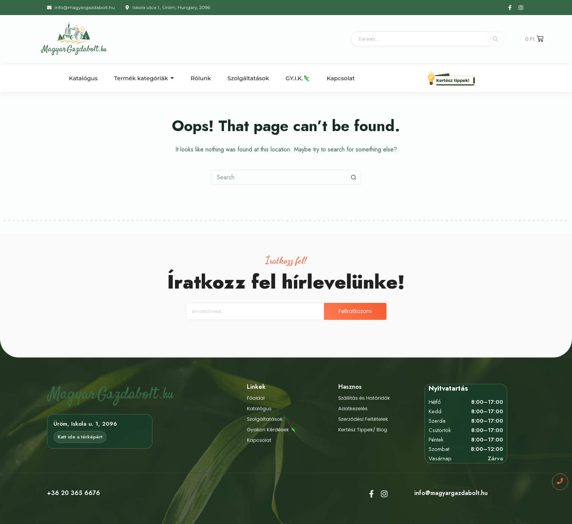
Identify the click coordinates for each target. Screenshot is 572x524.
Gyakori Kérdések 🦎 (271, 429)
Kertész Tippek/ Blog (362, 429)
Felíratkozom (354, 311)
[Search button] (353, 177)
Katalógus (259, 408)
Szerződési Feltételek (363, 419)
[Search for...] (278, 177)
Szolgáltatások (265, 419)
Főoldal (256, 398)
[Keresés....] (419, 38)
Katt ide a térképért (80, 436)
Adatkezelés (353, 408)
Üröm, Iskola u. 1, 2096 (85, 424)
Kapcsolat (259, 440)
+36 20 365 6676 (73, 493)
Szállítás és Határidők (364, 398)
